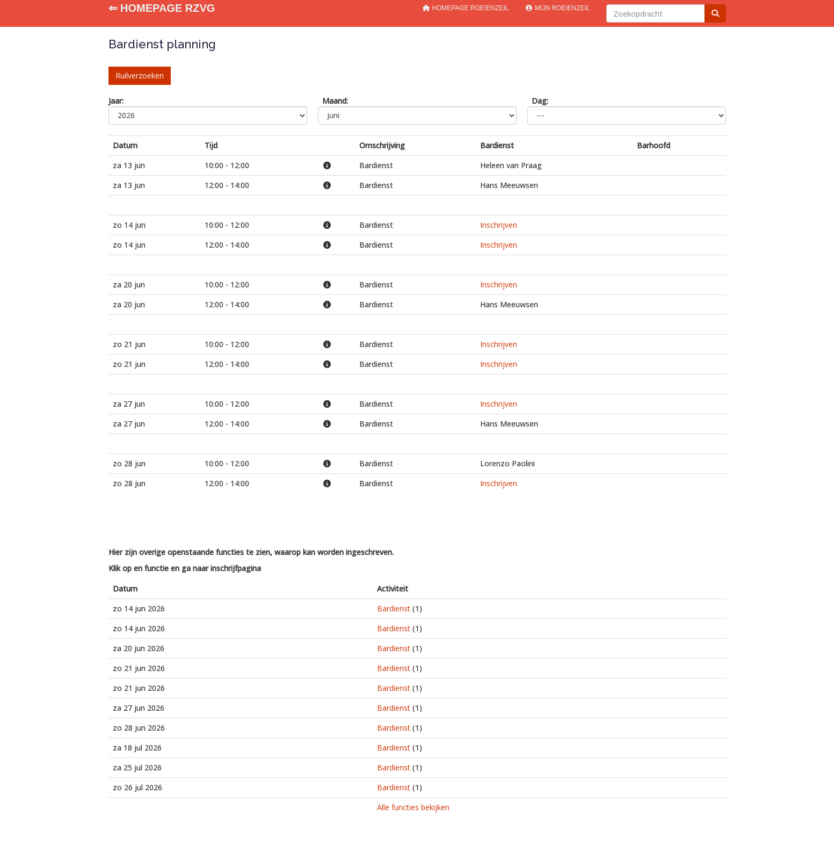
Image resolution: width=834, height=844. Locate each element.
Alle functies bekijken (413, 807)
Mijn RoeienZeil (557, 8)
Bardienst (393, 608)
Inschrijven (498, 225)
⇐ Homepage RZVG (161, 8)
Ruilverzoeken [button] (139, 75)
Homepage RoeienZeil (465, 8)
